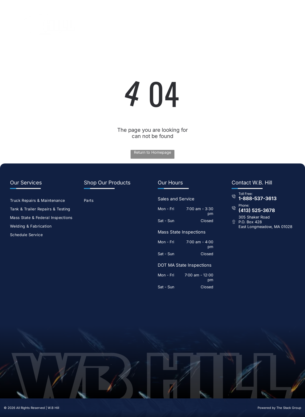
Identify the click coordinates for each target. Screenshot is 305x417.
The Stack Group (288, 408)
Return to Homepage (152, 152)
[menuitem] (125, 20)
